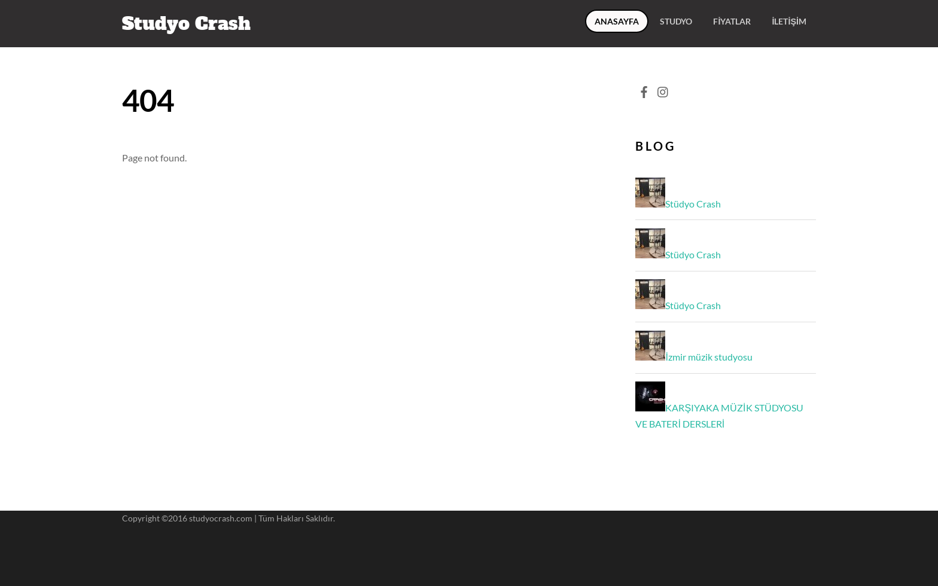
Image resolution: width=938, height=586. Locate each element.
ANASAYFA (617, 21)
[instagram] (663, 88)
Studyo (676, 21)
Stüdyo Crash (693, 203)
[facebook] (643, 88)
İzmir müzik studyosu (708, 356)
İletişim (789, 21)
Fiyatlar (732, 21)
